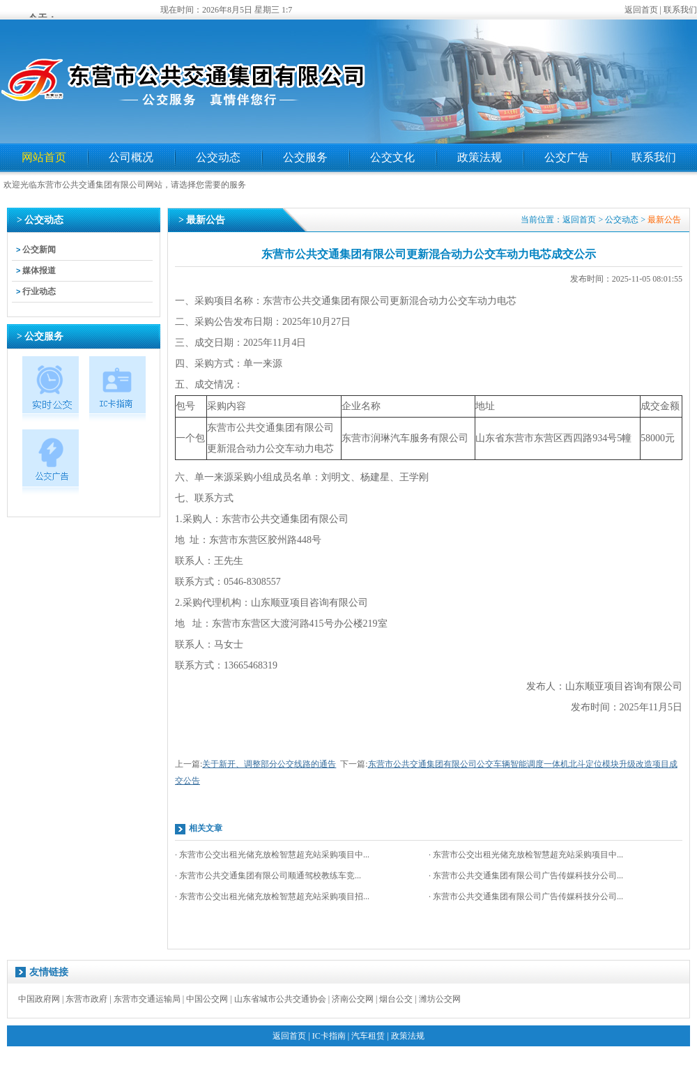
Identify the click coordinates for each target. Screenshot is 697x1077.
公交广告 (566, 157)
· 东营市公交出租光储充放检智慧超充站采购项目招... (272, 896)
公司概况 (131, 157)
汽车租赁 (368, 1036)
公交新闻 (39, 249)
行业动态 (39, 291)
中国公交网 (207, 999)
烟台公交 (396, 999)
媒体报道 (39, 270)
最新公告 (664, 219)
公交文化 (392, 157)
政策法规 (479, 157)
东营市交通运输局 (147, 999)
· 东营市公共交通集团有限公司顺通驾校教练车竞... (268, 875)
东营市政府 (86, 999)
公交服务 (305, 157)
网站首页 (44, 157)
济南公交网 (353, 999)
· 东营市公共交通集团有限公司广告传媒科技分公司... (526, 875)
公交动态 (218, 157)
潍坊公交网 (440, 999)
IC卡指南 (329, 1036)
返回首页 (641, 10)
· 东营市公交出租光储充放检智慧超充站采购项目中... (272, 855)
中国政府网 (39, 999)
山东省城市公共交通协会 (280, 999)
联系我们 (680, 10)
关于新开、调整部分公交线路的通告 (269, 764)
